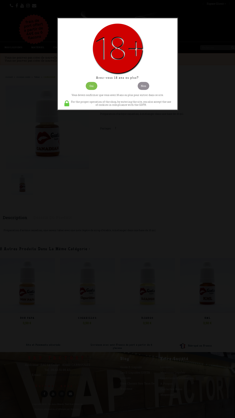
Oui (91, 86)
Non (143, 86)
